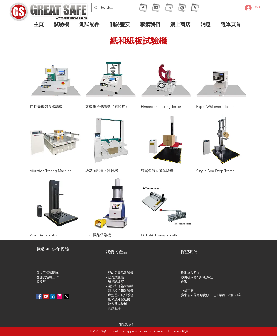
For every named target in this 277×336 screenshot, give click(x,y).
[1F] (143, 7)
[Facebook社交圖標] (39, 296)
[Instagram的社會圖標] (59, 296)
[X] (194, 7)
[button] (63, 24)
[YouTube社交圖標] (46, 296)
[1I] (168, 7)
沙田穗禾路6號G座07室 (197, 277)
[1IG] (181, 7)
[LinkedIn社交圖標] (52, 296)
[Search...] (113, 7)
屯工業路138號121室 (227, 295)
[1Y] (156, 7)
